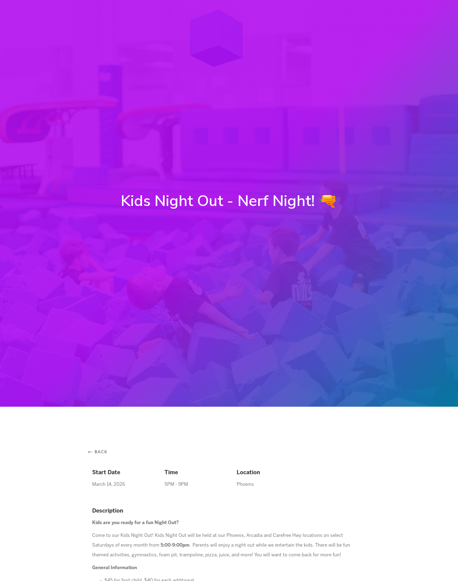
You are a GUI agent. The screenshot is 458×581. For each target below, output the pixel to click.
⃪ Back (100, 451)
